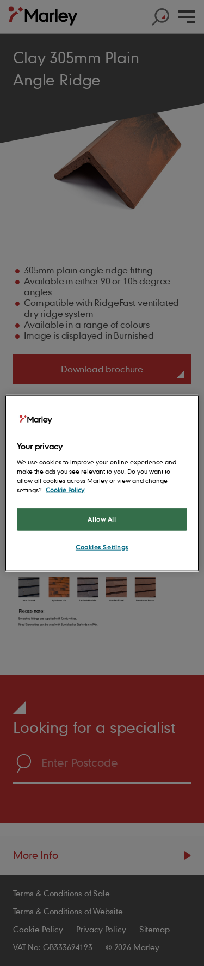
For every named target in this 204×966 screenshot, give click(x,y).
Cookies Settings (102, 546)
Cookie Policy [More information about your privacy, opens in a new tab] (65, 489)
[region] (102, 483)
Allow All (102, 519)
